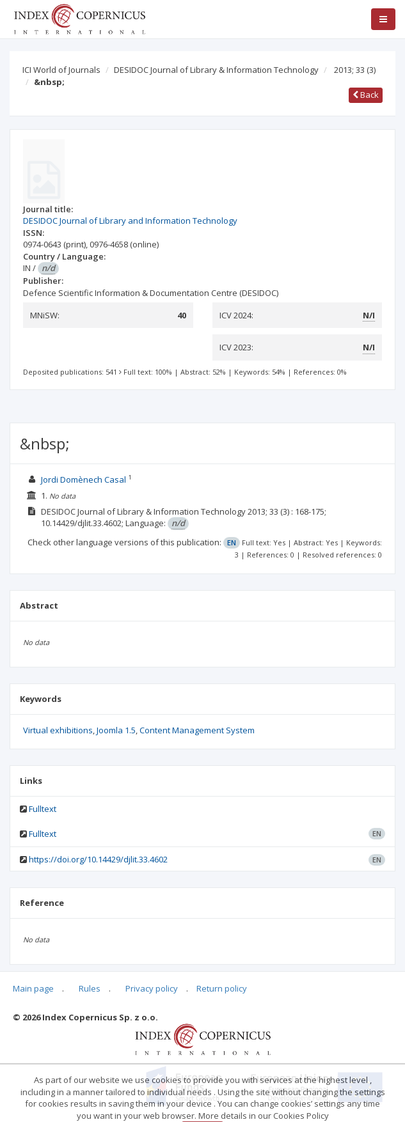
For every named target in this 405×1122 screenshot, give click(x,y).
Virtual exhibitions (58, 730)
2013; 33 (355, 69)
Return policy (221, 988)
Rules (89, 988)
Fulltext (42, 808)
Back (366, 94)
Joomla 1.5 (116, 730)
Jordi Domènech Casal (84, 479)
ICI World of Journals (61, 69)
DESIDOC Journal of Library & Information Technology (216, 69)
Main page (33, 988)
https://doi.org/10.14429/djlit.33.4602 (98, 859)
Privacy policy (151, 988)
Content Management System (197, 730)
